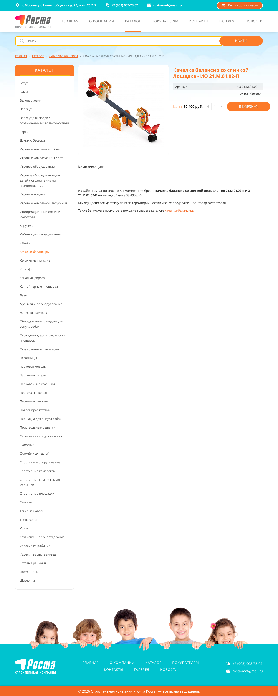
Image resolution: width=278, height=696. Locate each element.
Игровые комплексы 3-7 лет (40, 149)
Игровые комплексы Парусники (43, 203)
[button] (123, 110)
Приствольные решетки (37, 428)
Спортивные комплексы (37, 471)
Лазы (23, 295)
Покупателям (185, 663)
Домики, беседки (32, 141)
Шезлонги (27, 581)
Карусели (26, 226)
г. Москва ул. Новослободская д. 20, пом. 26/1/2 (55, 5)
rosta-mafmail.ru (247, 671)
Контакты (113, 670)
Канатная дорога (32, 278)
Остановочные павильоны (40, 349)
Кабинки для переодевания (40, 234)
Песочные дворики (34, 401)
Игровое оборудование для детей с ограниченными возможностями (40, 180)
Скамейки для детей (35, 454)
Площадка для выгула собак (40, 419)
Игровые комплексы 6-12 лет (41, 158)
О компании (122, 663)
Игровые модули (32, 194)
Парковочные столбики (37, 384)
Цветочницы (29, 572)
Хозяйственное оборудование (42, 537)
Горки (24, 132)
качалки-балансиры (179, 211)
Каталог (154, 663)
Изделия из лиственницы (38, 554)
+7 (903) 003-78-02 (247, 663)
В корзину (248, 106)
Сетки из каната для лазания (41, 436)
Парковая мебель (33, 367)
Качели (25, 243)
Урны (24, 528)
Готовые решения (33, 563)
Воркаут (26, 109)
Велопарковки (30, 100)
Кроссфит (27, 269)
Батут (24, 83)
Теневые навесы (32, 511)
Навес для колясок (33, 313)
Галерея (141, 670)
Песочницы (28, 358)
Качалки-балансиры (35, 252)
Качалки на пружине (35, 261)
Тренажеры (28, 520)
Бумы (24, 92)
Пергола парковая (33, 393)
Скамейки (27, 445)
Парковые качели (33, 375)
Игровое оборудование (37, 167)
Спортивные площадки (37, 494)
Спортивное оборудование (40, 462)
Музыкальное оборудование (41, 304)
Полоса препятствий (35, 410)
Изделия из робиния (35, 546)
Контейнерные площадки (39, 287)
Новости (168, 670)
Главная (91, 663)
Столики (26, 502)
